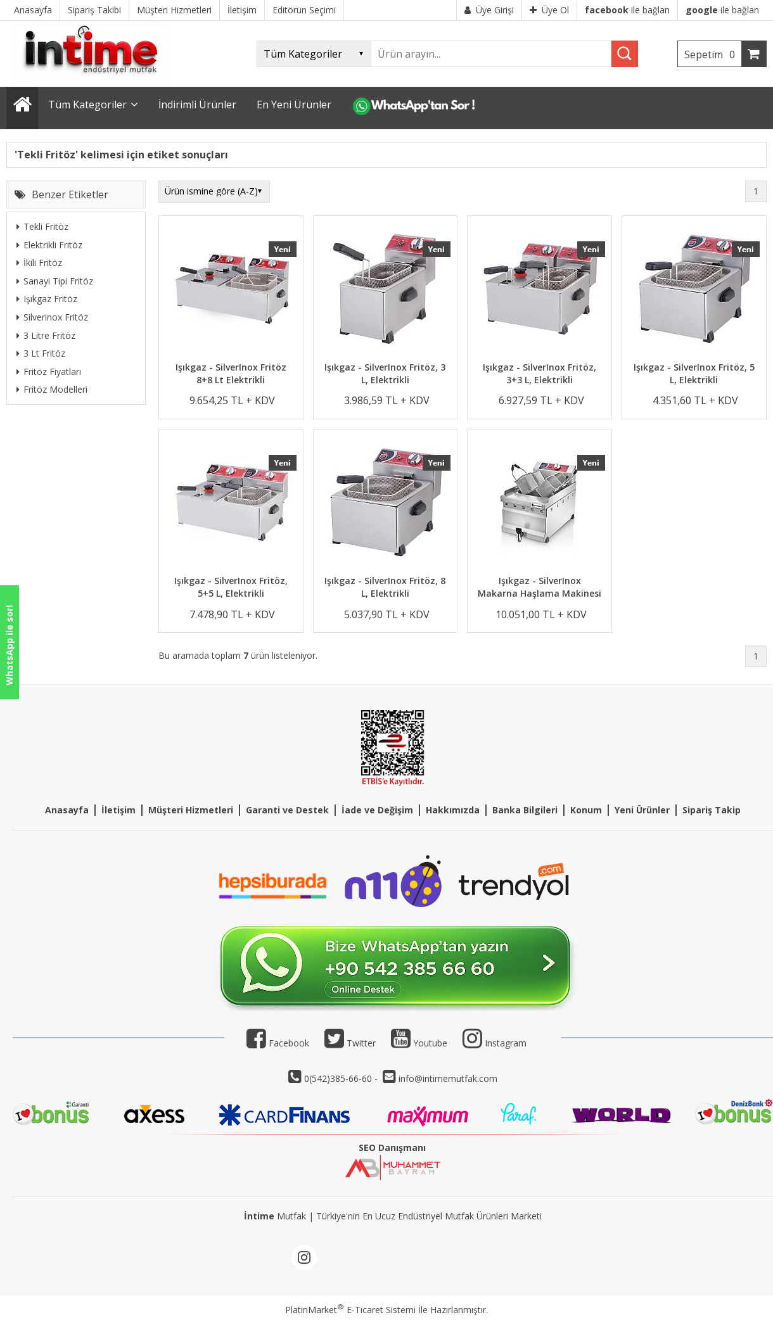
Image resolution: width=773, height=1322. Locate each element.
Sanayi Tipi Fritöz (54, 281)
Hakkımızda (453, 810)
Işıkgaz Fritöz (46, 299)
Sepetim (712, 54)
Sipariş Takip (711, 810)
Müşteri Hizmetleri (190, 810)
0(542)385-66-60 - (342, 1078)
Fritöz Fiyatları (48, 371)
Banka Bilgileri (525, 810)
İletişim (118, 810)
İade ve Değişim (377, 810)
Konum (586, 810)
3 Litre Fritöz (45, 335)
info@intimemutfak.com (448, 1078)
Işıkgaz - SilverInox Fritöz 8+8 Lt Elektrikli (231, 373)
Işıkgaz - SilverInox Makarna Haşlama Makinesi (539, 587)
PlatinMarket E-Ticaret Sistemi (350, 1310)
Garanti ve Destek (287, 810)
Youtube (419, 1043)
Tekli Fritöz (42, 226)
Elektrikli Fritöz (49, 245)
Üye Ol (549, 10)
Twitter (350, 1043)
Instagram (506, 1043)
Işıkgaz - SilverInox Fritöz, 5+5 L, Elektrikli (231, 587)
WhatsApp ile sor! (9, 645)
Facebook (277, 1043)
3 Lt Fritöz (40, 353)
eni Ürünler (645, 810)
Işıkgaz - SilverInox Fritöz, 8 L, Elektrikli (384, 587)
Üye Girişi (489, 10)
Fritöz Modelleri (51, 389)
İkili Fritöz (39, 263)
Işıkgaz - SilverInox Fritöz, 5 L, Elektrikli (694, 373)
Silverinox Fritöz (52, 317)
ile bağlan (627, 10)
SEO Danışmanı (392, 1147)
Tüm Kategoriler (87, 104)
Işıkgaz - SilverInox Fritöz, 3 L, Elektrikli (384, 373)
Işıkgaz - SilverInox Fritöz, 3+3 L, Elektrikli (539, 373)
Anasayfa (67, 810)
